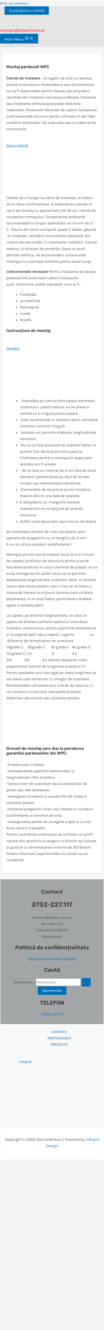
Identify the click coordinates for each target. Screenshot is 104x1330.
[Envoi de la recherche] (86, 982)
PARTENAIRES (59, 1038)
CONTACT (59, 1031)
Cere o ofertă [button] (17, 145)
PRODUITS (59, 1044)
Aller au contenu (14, 3)
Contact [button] (13, 348)
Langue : (59, 1065)
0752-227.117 (52, 1014)
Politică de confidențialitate (52, 959)
